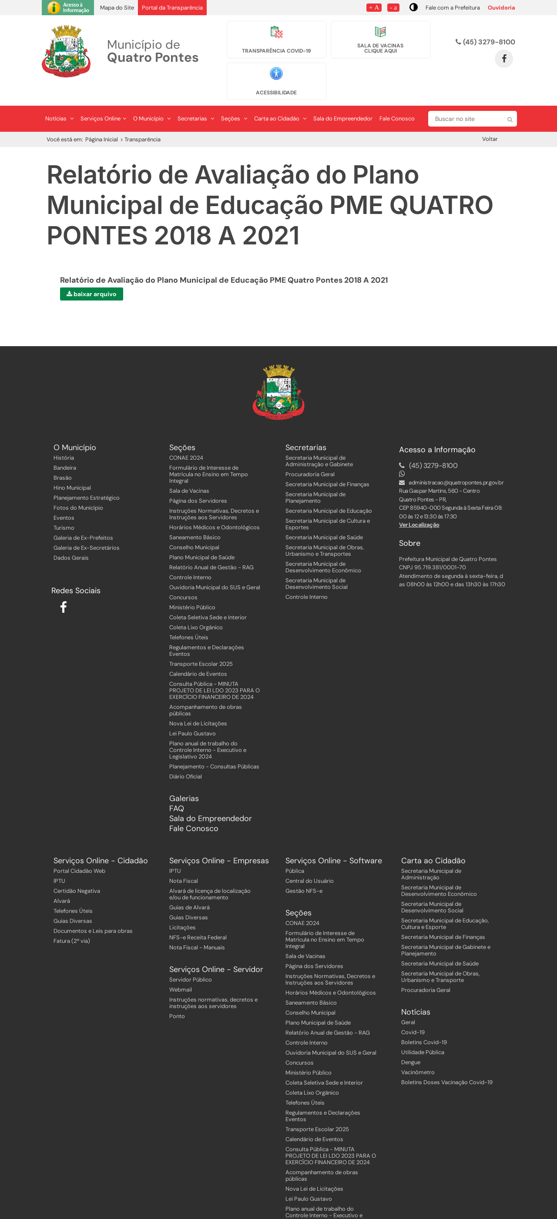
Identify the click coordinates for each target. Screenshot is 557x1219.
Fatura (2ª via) (72, 922)
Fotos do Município (78, 489)
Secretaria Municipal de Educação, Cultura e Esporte (445, 905)
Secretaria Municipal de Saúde (324, 519)
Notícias (59, 100)
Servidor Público (190, 961)
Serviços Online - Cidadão (101, 842)
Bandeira (65, 449)
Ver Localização (419, 507)
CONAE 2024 (186, 439)
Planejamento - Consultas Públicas (214, 748)
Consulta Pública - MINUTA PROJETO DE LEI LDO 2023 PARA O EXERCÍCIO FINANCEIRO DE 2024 (214, 672)
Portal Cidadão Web (79, 852)
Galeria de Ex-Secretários (87, 529)
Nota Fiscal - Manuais (197, 929)
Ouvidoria (501, 7)
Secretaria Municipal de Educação (328, 492)
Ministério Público (192, 589)
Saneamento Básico (195, 519)
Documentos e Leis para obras (93, 912)
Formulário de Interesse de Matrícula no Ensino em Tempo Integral (208, 456)
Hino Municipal (72, 469)
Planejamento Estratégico (87, 479)
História (64, 439)
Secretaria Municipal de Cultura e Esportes (327, 505)
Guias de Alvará (189, 889)
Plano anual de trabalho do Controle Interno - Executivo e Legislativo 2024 (207, 731)
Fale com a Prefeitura (453, 7)
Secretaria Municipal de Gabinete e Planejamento (445, 931)
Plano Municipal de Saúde (202, 539)
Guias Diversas (73, 902)
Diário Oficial (185, 758)
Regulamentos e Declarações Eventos (206, 632)
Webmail (180, 971)
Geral (408, 1004)
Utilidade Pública (422, 1034)
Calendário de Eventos (198, 655)
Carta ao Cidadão (280, 100)
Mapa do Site (117, 7)
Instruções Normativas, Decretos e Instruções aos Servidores (214, 495)
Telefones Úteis (188, 619)
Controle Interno (190, 559)
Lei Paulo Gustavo (192, 715)
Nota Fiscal (183, 862)
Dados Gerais (71, 539)
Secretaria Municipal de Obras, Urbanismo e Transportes (324, 532)
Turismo (64, 509)
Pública (294, 852)
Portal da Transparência (172, 7)
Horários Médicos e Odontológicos (214, 509)
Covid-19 (413, 1014)
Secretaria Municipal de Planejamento (315, 479)
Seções (234, 100)
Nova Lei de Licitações (198, 705)
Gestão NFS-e (303, 872)
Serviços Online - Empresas (219, 842)
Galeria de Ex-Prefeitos (83, 519)
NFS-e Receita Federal (198, 919)
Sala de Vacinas (189, 472)
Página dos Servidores (198, 482)
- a (393, 7)
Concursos (183, 579)
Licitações (182, 909)
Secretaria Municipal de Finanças (327, 466)
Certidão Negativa (77, 872)
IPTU (59, 862)
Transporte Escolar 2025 (201, 645)
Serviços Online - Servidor (216, 951)
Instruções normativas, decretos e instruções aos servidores (213, 984)
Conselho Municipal (194, 529)
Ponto (177, 998)
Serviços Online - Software (333, 842)
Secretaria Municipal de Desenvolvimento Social (316, 565)
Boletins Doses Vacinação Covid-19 (447, 1064)
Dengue (410, 1044)
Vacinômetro (418, 1054)
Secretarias (196, 100)
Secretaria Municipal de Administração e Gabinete (319, 442)
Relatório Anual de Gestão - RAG (211, 549)
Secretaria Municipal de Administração (431, 855)
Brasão (63, 459)
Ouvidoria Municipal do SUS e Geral (214, 569)
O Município (152, 100)
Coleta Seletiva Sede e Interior (208, 599)
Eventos (64, 499)
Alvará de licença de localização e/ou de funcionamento (210, 875)
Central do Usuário (309, 862)
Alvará (62, 882)
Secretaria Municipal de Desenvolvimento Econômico (323, 548)
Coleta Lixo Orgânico (196, 609)
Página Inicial (101, 121)
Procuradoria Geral (310, 456)
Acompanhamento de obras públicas (205, 691)
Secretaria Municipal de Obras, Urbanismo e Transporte (440, 958)
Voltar (490, 120)
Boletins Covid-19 (424, 1024)
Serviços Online (103, 100)
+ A (374, 7)
